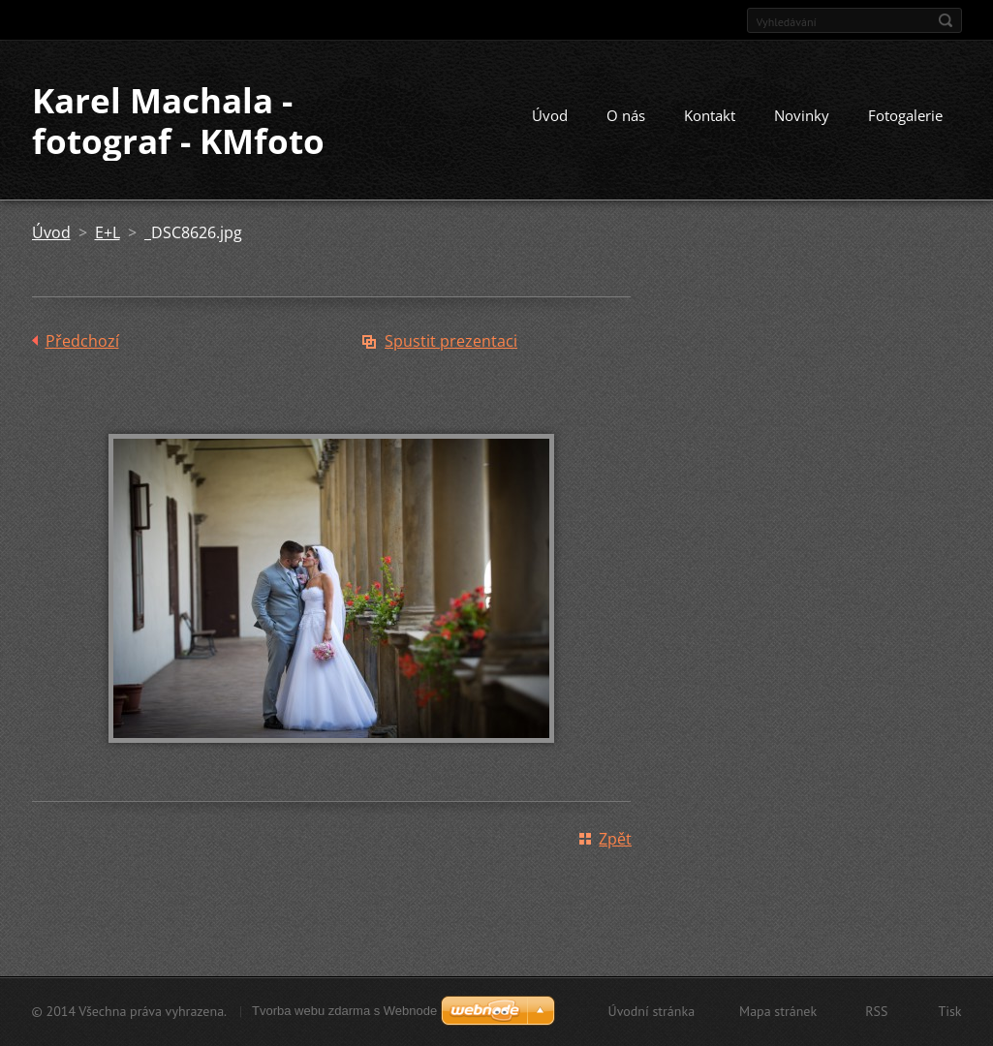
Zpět (615, 838)
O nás (625, 115)
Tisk (949, 1011)
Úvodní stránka (652, 1011)
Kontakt (709, 115)
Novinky (801, 115)
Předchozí (82, 341)
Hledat (945, 20)
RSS (876, 1011)
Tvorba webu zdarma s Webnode (344, 1010)
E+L (107, 232)
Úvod (550, 115)
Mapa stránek (778, 1011)
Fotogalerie (905, 115)
